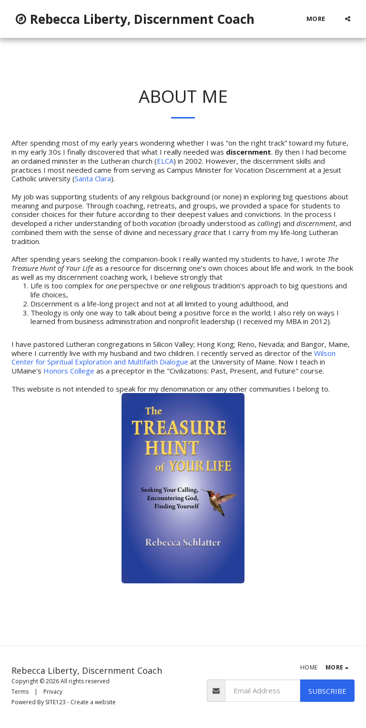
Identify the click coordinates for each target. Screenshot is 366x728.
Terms (20, 692)
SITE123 (55, 702)
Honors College (68, 370)
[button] (347, 19)
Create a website (93, 702)
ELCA (165, 161)
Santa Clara (93, 178)
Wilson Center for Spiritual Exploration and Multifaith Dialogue (173, 357)
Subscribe (327, 691)
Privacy (52, 692)
